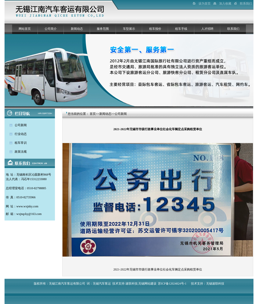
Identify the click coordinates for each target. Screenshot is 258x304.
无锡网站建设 (147, 283)
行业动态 (21, 134)
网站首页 (25, 29)
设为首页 (205, 3)
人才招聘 (207, 29)
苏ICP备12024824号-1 (172, 283)
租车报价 (155, 29)
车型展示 (129, 29)
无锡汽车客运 (102, 283)
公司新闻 (21, 125)
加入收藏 (225, 3)
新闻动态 (77, 29)
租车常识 (21, 143)
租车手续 (181, 29)
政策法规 (21, 151)
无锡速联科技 (215, 283)
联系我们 (246, 3)
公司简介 (51, 29)
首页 (93, 114)
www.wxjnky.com (27, 206)
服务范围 (103, 29)
